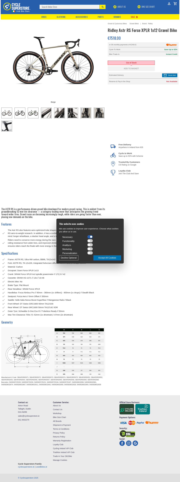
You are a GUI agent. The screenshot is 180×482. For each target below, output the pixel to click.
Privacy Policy (59, 433)
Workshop (57, 413)
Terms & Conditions (61, 429)
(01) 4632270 (23, 420)
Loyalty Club (58, 444)
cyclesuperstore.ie (26, 467)
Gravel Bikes (134, 24)
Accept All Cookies (107, 258)
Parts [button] (101, 16)
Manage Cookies (60, 460)
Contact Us (57, 409)
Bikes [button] (44, 16)
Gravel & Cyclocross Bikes (117, 24)
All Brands (57, 421)
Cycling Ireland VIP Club (63, 448)
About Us (119, 6)
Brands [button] (117, 16)
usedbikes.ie (41, 467)
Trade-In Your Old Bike (62, 456)
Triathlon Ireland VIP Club (63, 452)
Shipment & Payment (62, 425)
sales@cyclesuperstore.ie (29, 416)
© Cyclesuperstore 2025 (28, 478)
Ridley (150, 24)
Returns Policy (59, 437)
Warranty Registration (62, 441)
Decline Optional (69, 258)
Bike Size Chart (59, 417)
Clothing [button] (61, 16)
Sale (134, 16)
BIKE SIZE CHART (146, 6)
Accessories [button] (82, 16)
